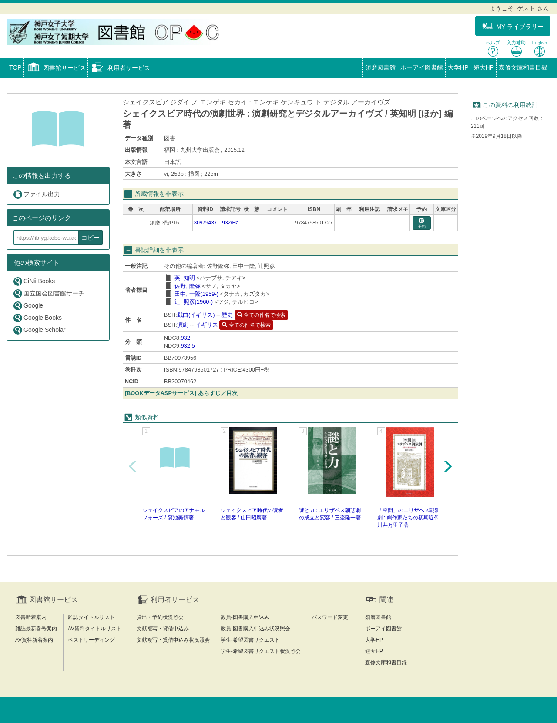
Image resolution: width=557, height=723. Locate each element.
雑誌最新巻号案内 (36, 629)
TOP (15, 67)
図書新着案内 (31, 617)
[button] (56, 68)
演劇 (182, 324)
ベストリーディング (91, 640)
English (539, 48)
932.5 (188, 345)
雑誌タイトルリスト (91, 617)
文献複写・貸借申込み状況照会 (173, 640)
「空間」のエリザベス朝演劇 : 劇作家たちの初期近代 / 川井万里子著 (409, 517)
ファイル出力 (36, 194)
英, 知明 (184, 277)
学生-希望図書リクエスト (250, 640)
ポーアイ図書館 (421, 67)
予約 (421, 223)
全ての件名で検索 (261, 315)
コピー (90, 237)
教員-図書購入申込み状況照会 (255, 629)
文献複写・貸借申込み (163, 629)
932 (185, 338)
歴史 (227, 314)
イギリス (206, 324)
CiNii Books (34, 281)
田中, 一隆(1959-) (196, 294)
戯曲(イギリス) (196, 314)
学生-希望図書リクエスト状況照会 (261, 651)
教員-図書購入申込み (245, 617)
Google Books (37, 317)
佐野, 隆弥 (187, 286)
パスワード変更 (330, 617)
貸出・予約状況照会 (160, 617)
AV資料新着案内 (34, 640)
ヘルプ (493, 48)
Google (28, 305)
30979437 (205, 223)
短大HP (483, 67)
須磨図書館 (380, 67)
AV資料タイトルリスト (94, 629)
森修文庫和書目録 (523, 67)
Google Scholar (39, 330)
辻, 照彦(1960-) (193, 301)
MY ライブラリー (513, 26)
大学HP (458, 67)
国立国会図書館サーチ (48, 293)
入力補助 (516, 48)
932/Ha (230, 223)
